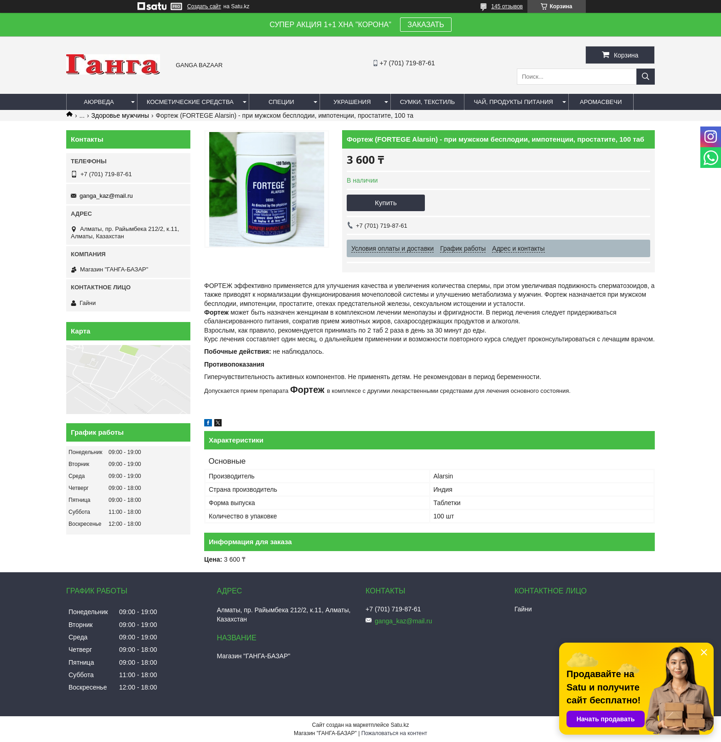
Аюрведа (99, 101)
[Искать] (645, 77)
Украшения (352, 101)
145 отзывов (507, 6)
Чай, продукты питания (513, 101)
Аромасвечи (601, 101)
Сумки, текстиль (427, 101)
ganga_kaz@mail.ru (106, 195)
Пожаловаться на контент (394, 733)
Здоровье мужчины (120, 115)
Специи (281, 101)
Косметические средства (190, 101)
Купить (385, 203)
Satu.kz (399, 725)
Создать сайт (204, 6)
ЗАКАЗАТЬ (425, 25)
